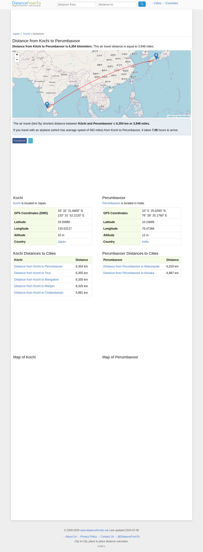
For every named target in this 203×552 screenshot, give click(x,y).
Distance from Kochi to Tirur (32, 273)
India (145, 241)
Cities (157, 3)
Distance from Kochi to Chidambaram (38, 292)
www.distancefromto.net (94, 530)
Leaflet (170, 116)
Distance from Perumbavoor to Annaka (128, 273)
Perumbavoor (111, 203)
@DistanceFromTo (129, 536)
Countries (171, 3)
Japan (62, 241)
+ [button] (17, 54)
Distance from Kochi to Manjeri (34, 286)
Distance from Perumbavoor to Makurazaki (131, 266)
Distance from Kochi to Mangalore (36, 279)
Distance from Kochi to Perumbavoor (38, 266)
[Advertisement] (101, 19)
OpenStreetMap (183, 116)
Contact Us (107, 536)
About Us (71, 536)
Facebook (20, 140)
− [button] (17, 60)
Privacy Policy (88, 536)
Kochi (17, 203)
